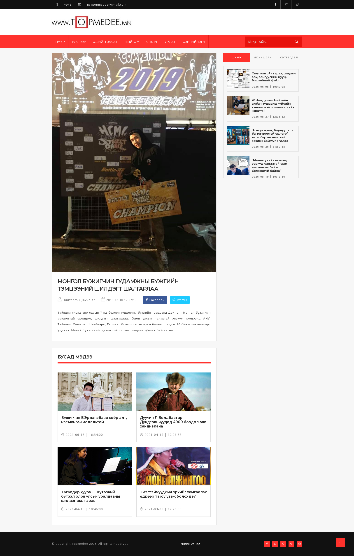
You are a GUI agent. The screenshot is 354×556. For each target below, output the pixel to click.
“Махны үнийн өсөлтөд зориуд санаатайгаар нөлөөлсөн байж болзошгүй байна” (270, 165)
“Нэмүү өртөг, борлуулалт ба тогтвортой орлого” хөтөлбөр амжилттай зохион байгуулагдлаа (272, 135)
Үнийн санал (190, 544)
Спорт (152, 42)
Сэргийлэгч (194, 42)
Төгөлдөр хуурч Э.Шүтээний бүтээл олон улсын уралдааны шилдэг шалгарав (90, 496)
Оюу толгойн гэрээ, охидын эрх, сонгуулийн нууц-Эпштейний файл (274, 76)
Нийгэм (132, 42)
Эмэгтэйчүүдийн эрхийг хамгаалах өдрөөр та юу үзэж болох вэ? (173, 494)
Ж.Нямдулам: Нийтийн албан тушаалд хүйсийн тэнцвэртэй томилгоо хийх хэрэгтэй (273, 105)
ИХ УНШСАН (263, 57)
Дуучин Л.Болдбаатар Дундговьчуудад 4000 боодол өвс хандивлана (173, 422)
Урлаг (170, 42)
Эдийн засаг (105, 42)
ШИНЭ (236, 57)
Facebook (155, 300)
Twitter (179, 300)
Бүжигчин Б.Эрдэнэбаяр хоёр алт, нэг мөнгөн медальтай (94, 420)
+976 (61, 5)
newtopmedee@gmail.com (100, 5)
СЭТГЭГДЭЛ (289, 57)
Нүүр (60, 42)
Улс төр (79, 42)
